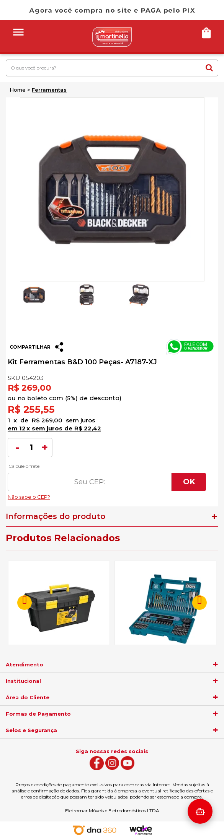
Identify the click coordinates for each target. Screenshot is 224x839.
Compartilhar (30, 347)
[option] (34, 294)
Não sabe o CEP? (107, 495)
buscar (209, 67)
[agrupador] (215, 664)
